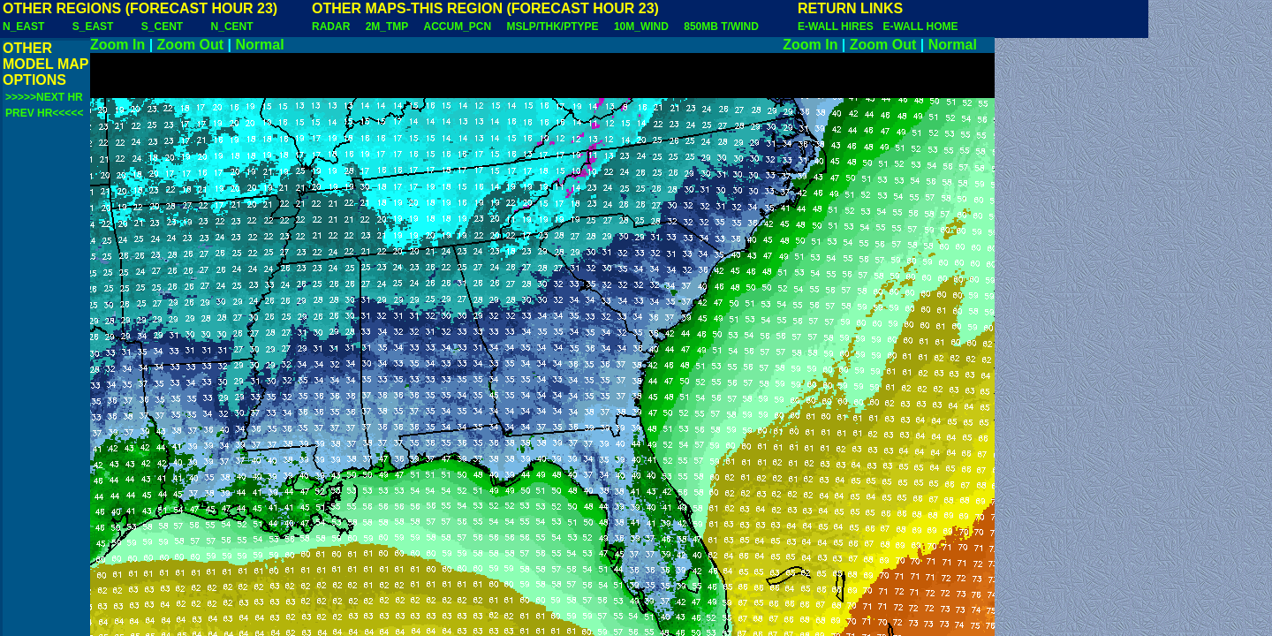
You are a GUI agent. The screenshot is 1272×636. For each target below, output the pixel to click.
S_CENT (162, 26)
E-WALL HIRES (838, 26)
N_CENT (232, 26)
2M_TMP (387, 26)
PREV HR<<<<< (44, 113)
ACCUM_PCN (458, 26)
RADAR (331, 26)
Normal (260, 44)
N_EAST (23, 26)
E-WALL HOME (920, 26)
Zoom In (117, 44)
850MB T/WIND (721, 26)
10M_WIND (641, 26)
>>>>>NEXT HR (44, 97)
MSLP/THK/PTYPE (553, 26)
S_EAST (93, 26)
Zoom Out (190, 44)
